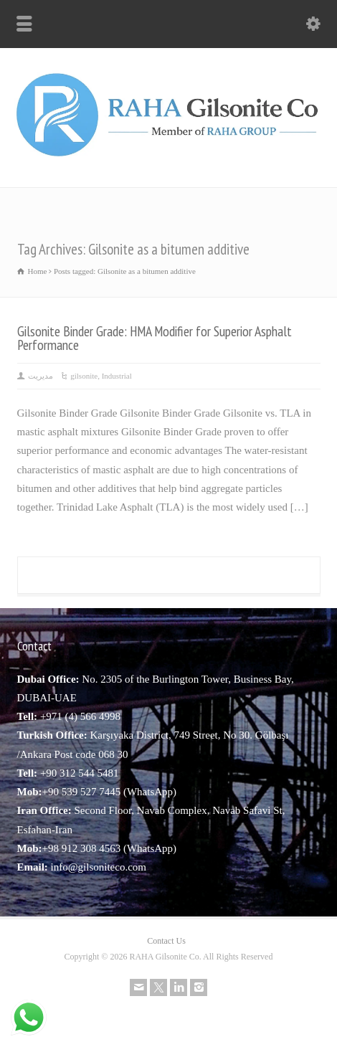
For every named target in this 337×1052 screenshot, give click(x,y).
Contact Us (166, 941)
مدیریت (40, 375)
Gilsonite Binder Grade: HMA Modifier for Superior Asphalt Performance (154, 338)
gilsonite (84, 375)
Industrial (117, 375)
